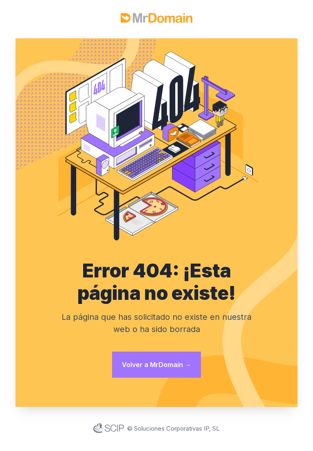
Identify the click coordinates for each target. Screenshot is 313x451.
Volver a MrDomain (156, 365)
